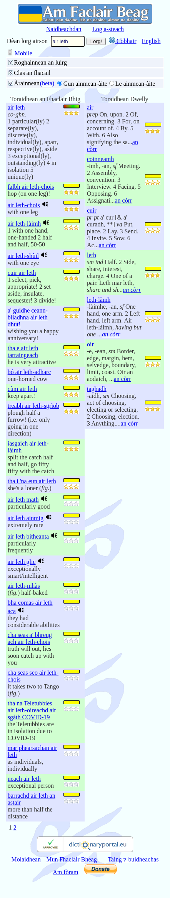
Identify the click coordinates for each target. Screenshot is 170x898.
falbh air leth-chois (31, 186)
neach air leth (24, 778)
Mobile (19, 53)
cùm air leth (22, 389)
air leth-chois (24, 205)
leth (91, 255)
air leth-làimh (24, 223)
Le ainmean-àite (135, 83)
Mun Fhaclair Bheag (71, 859)
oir (90, 344)
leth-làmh (98, 299)
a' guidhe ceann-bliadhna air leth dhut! (28, 317)
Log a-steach (108, 29)
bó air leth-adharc (29, 372)
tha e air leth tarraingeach (23, 351)
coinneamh (100, 159)
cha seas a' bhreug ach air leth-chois (30, 638)
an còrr (123, 200)
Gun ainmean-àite (85, 83)
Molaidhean (26, 859)
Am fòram (65, 872)
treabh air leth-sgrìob (33, 405)
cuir (92, 210)
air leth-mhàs (24, 585)
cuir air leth (22, 272)
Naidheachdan (64, 29)
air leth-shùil (23, 256)
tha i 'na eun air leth (32, 481)
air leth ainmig (25, 518)
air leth (16, 107)
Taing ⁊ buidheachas (133, 859)
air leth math (23, 499)
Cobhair (123, 41)
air (90, 107)
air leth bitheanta (28, 536)
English (151, 41)
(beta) (47, 83)
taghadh (97, 389)
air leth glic (22, 562)
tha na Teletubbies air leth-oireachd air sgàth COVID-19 (32, 710)
